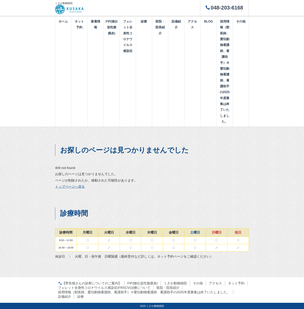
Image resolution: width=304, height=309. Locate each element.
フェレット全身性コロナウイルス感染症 (127, 36)
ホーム (63, 21)
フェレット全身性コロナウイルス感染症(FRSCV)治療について (104, 288)
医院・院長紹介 (160, 27)
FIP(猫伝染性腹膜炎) (112, 27)
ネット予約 (79, 24)
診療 (144, 21)
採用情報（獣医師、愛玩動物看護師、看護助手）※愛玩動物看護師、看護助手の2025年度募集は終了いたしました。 (225, 71)
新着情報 (95, 24)
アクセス (192, 24)
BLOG (208, 21)
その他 (240, 21)
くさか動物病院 (175, 283)
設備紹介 (176, 24)
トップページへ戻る (70, 187)
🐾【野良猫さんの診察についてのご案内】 (89, 283)
